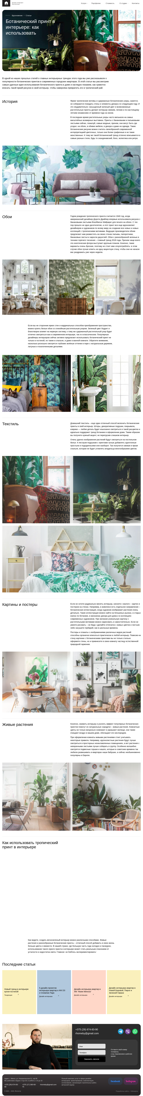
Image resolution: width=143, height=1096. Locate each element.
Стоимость (110, 3)
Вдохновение (17, 15)
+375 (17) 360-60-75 (29, 1086)
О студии (123, 3)
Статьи (28, 15)
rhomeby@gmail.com (87, 1033)
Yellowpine (134, 1091)
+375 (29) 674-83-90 (86, 1029)
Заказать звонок (91, 1059)
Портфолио (96, 3)
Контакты (135, 3)
